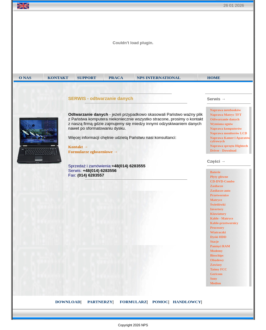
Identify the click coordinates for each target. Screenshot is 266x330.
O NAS (25, 77)
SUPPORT (86, 77)
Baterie (215, 172)
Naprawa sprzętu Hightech (229, 146)
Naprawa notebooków (225, 110)
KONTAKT (58, 77)
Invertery (216, 209)
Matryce (216, 200)
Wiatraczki (218, 232)
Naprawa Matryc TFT (226, 114)
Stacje (214, 241)
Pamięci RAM (220, 246)
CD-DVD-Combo (222, 181)
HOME (213, 77)
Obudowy (217, 260)
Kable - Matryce (221, 218)
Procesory (217, 227)
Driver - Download (223, 150)
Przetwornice (219, 195)
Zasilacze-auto (220, 190)
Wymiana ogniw (221, 124)
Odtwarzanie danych (224, 119)
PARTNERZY (99, 301)
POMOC (160, 301)
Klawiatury (218, 213)
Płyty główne (219, 176)
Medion (215, 283)
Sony (213, 278)
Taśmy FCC (218, 269)
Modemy (216, 251)
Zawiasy (216, 264)
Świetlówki (218, 204)
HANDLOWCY (187, 301)
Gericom (216, 274)
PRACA (116, 77)
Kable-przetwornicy (224, 223)
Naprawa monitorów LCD (228, 133)
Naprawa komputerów (226, 128)
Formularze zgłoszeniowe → (93, 151)
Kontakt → (78, 146)
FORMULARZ (133, 301)
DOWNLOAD (67, 301)
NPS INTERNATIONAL (159, 77)
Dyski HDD (218, 237)
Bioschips (216, 255)
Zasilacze (216, 186)
